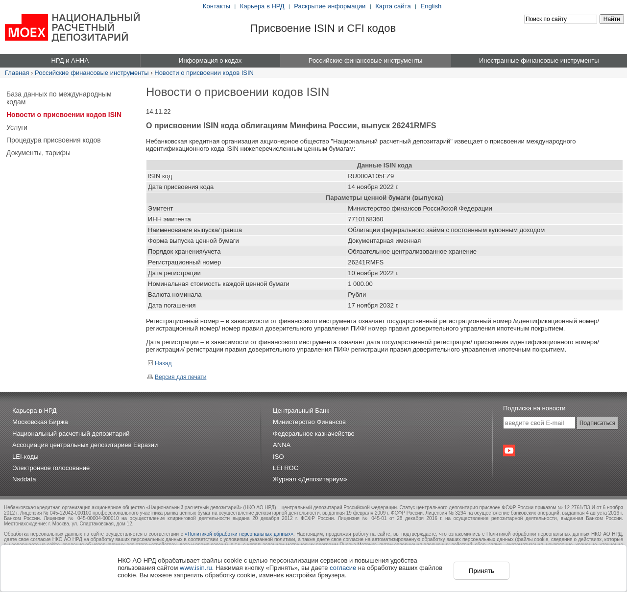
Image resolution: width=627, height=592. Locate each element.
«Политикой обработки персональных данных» (239, 534)
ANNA (281, 445)
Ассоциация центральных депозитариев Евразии (85, 445)
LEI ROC (285, 468)
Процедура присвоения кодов (53, 140)
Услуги (16, 127)
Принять (481, 570)
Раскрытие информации (329, 6)
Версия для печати (176, 377)
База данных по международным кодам (59, 98)
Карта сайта (392, 6)
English (431, 6)
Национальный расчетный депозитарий (70, 433)
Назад (159, 363)
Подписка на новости (534, 408)
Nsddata (24, 479)
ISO (278, 456)
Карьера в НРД (262, 6)
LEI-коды (25, 456)
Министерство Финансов (309, 422)
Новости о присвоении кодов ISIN (204, 72)
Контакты (216, 6)
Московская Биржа (40, 422)
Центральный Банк (301, 410)
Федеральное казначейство (314, 433)
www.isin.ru (196, 567)
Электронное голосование (51, 468)
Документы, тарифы (38, 153)
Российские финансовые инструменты (92, 72)
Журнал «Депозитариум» (310, 479)
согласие (343, 567)
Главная (17, 72)
